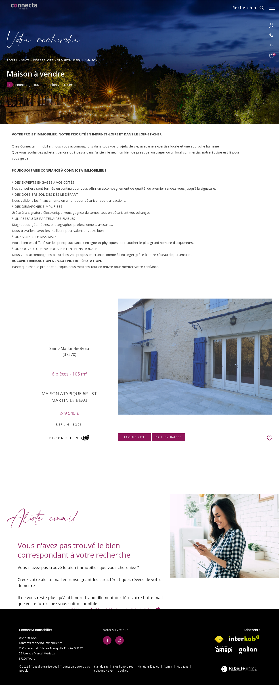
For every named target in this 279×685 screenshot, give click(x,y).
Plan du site (101, 666)
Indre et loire (43, 60)
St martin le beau (70, 60)
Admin (168, 666)
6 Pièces (20, 286)
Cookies (123, 670)
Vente (25, 60)
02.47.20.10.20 (28, 638)
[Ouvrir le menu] (272, 8)
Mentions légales (149, 666)
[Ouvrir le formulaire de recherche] (246, 7)
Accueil (12, 60)
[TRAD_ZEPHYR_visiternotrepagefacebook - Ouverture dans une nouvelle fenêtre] (107, 640)
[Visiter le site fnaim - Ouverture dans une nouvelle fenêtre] (219, 639)
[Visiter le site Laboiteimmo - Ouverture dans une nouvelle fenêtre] (239, 669)
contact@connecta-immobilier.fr (40, 643)
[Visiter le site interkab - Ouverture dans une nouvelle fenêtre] (244, 638)
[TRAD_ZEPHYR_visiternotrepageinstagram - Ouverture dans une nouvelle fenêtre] (119, 640)
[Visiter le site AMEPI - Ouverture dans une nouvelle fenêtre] (223, 649)
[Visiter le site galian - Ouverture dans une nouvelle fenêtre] (248, 650)
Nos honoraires (123, 666)
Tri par (198, 286)
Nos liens (183, 666)
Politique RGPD (103, 671)
